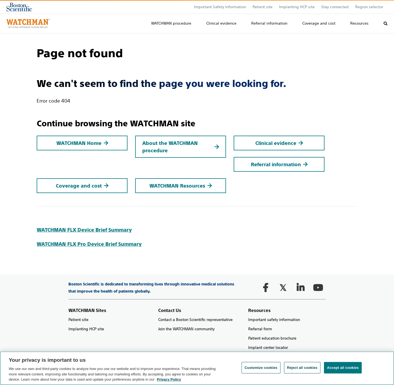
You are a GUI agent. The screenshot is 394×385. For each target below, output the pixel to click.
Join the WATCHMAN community (186, 329)
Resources (359, 23)
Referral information (269, 23)
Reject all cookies (302, 368)
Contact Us (169, 310)
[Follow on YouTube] (318, 287)
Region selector (369, 6)
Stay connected (335, 6)
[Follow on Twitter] (283, 287)
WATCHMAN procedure (171, 23)
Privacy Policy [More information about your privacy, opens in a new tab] (169, 379)
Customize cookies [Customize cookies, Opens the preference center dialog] (261, 368)
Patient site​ (263, 6)
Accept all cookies (343, 368)
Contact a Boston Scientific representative (195, 319)
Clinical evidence (221, 23)
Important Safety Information (220, 6)
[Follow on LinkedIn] (300, 287)
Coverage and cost (318, 23)
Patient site (78, 319)
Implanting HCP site (297, 6)
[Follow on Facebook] (265, 287)
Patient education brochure (272, 338)
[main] (197, 140)
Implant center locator (268, 347)
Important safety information (274, 319)
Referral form (260, 329)
